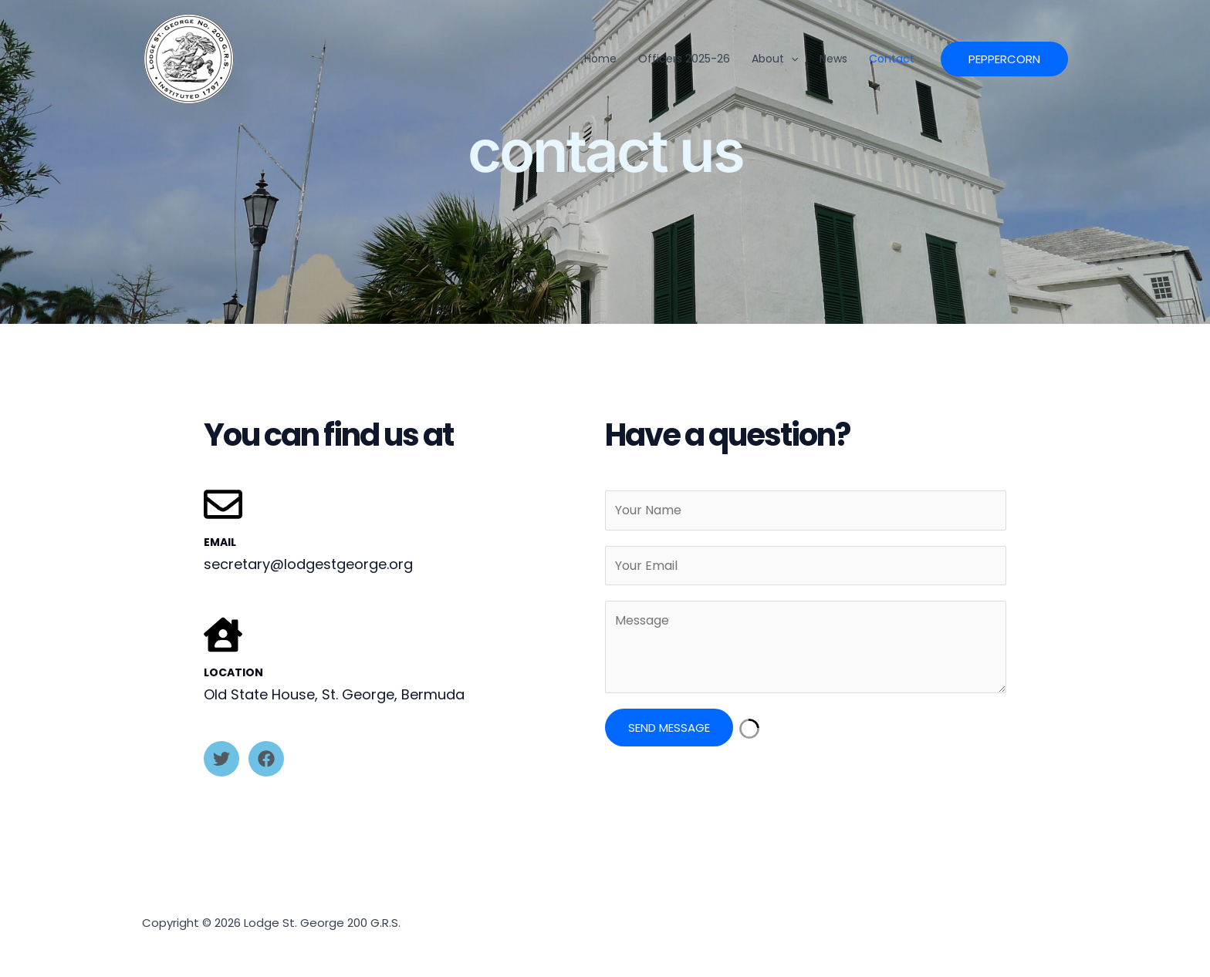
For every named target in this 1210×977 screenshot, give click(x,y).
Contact (891, 58)
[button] (791, 58)
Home (600, 58)
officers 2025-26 (684, 58)
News (833, 58)
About (775, 58)
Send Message (669, 727)
